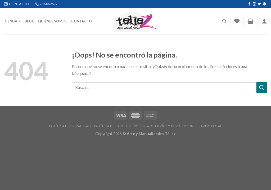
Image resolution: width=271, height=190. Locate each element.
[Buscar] (224, 21)
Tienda (12, 21)
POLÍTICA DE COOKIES (112, 126)
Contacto (81, 21)
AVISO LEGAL (211, 126)
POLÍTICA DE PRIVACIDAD (70, 126)
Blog (29, 21)
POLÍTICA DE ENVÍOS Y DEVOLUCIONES (165, 126)
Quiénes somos (52, 21)
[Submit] (261, 87)
